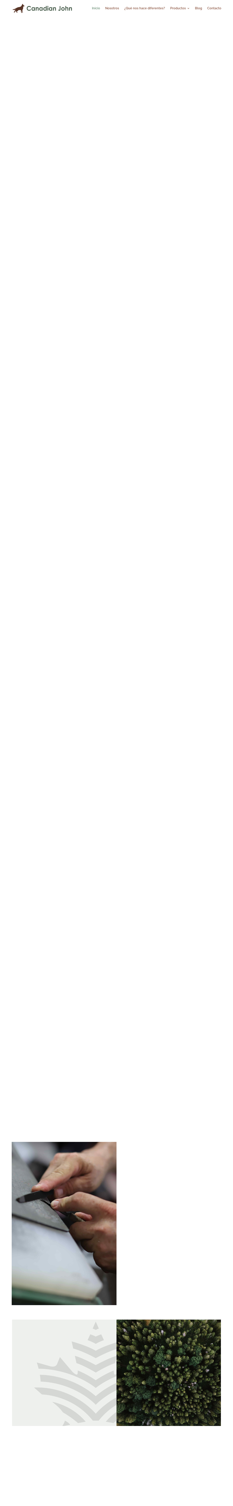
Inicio (96, 8)
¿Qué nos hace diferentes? (144, 8)
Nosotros (112, 8)
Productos (178, 8)
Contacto (214, 8)
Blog (198, 8)
